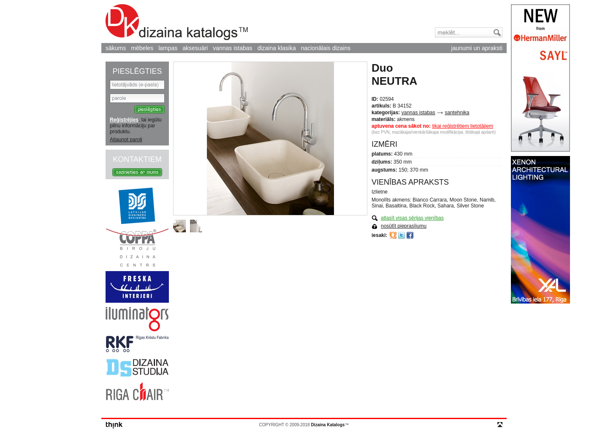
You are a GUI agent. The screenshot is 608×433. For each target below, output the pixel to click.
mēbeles (142, 48)
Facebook (410, 235)
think (114, 425)
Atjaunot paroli (126, 140)
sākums (116, 48)
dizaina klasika (277, 48)
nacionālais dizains (326, 48)
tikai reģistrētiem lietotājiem (462, 126)
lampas (167, 48)
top (499, 424)
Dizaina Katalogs (177, 22)
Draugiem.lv (393, 235)
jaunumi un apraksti (476, 48)
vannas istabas (232, 48)
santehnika (457, 113)
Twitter (401, 235)
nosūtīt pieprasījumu (403, 226)
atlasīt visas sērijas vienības (412, 218)
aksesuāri (195, 48)
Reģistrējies (124, 120)
